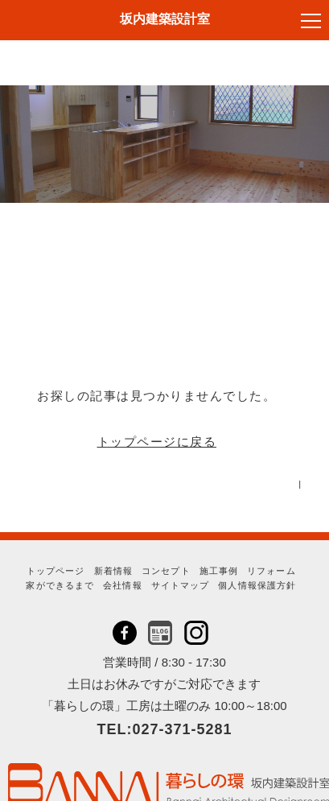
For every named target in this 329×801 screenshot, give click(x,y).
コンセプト (166, 571)
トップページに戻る (157, 441)
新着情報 (113, 571)
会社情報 (122, 585)
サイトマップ (180, 585)
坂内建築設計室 (165, 19)
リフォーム (271, 571)
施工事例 (218, 571)
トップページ (56, 571)
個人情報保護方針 (257, 585)
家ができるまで (60, 585)
